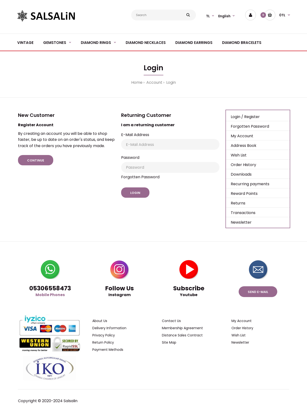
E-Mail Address (135, 134)
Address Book (243, 145)
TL (208, 16)
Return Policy (103, 342)
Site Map (169, 342)
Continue (35, 160)
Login (170, 82)
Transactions (243, 212)
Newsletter (241, 222)
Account (153, 82)
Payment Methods (107, 349)
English (224, 16)
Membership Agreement (182, 328)
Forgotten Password (140, 177)
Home (136, 82)
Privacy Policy (103, 335)
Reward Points (244, 193)
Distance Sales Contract (182, 335)
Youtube (188, 295)
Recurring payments (250, 184)
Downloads (241, 174)
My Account (242, 136)
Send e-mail (258, 292)
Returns (238, 203)
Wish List (239, 155)
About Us (99, 320)
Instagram (119, 295)
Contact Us (171, 320)
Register (252, 116)
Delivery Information (109, 328)
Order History (243, 164)
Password (130, 157)
